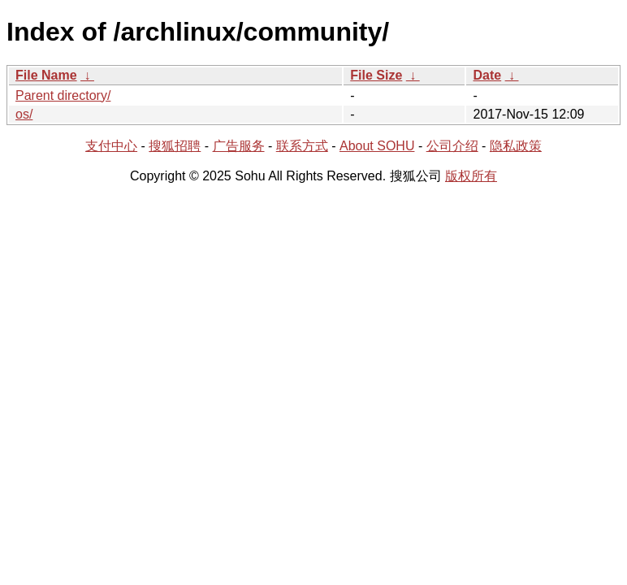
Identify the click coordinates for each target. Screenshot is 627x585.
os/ (23, 114)
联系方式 (302, 146)
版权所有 (471, 176)
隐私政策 (516, 146)
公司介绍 (452, 146)
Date (487, 75)
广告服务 (239, 146)
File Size (376, 75)
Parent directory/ (62, 95)
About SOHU (376, 146)
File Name (46, 75)
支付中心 (111, 146)
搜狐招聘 (175, 146)
